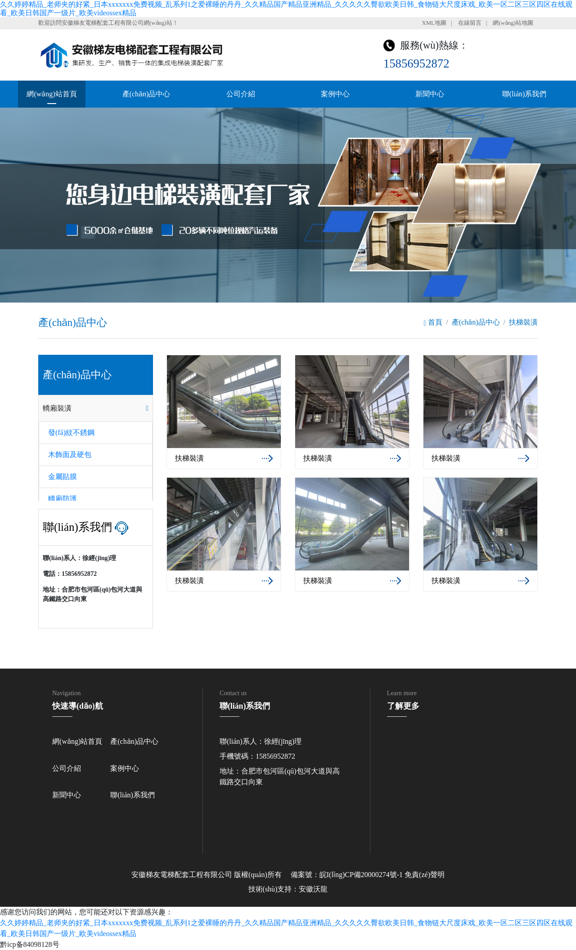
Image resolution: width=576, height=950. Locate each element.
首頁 (432, 322)
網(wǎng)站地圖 (513, 23)
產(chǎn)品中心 (146, 94)
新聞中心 (429, 94)
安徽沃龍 (313, 889)
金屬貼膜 (62, 476)
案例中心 (335, 94)
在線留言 (470, 23)
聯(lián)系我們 (524, 94)
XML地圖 (434, 23)
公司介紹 (240, 94)
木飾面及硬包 (69, 454)
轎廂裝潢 (57, 408)
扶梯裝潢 (523, 322)
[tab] (96, 408)
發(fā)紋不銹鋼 (71, 432)
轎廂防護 (62, 498)
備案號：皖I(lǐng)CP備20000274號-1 (347, 874)
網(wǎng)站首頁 (51, 94)
